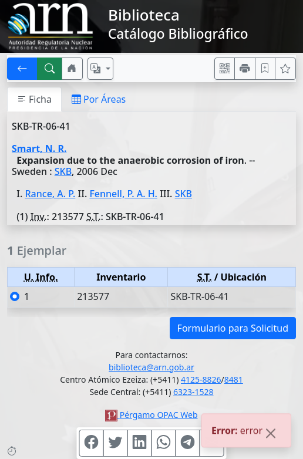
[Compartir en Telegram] (188, 443)
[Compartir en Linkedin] (139, 443)
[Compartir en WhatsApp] (164, 443)
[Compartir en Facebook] (91, 443)
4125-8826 (201, 379)
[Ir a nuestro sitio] (72, 69)
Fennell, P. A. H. (123, 193)
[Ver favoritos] (285, 69)
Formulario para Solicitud (232, 328)
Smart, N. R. (39, 148)
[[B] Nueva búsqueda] (50, 69)
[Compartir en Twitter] (115, 443)
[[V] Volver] (22, 69)
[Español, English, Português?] (100, 69)
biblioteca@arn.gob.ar (151, 367)
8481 (233, 379)
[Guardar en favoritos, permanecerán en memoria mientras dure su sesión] (265, 69)
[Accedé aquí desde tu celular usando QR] (224, 69)
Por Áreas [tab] (99, 99)
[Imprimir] (244, 69)
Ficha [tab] (34, 99)
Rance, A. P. (50, 193)
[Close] (271, 435)
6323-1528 (193, 391)
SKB (63, 171)
